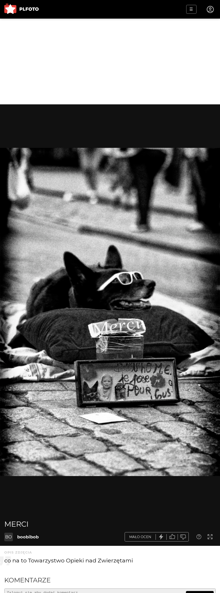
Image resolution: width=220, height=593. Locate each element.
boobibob (28, 537)
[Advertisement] (110, 61)
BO (8, 537)
